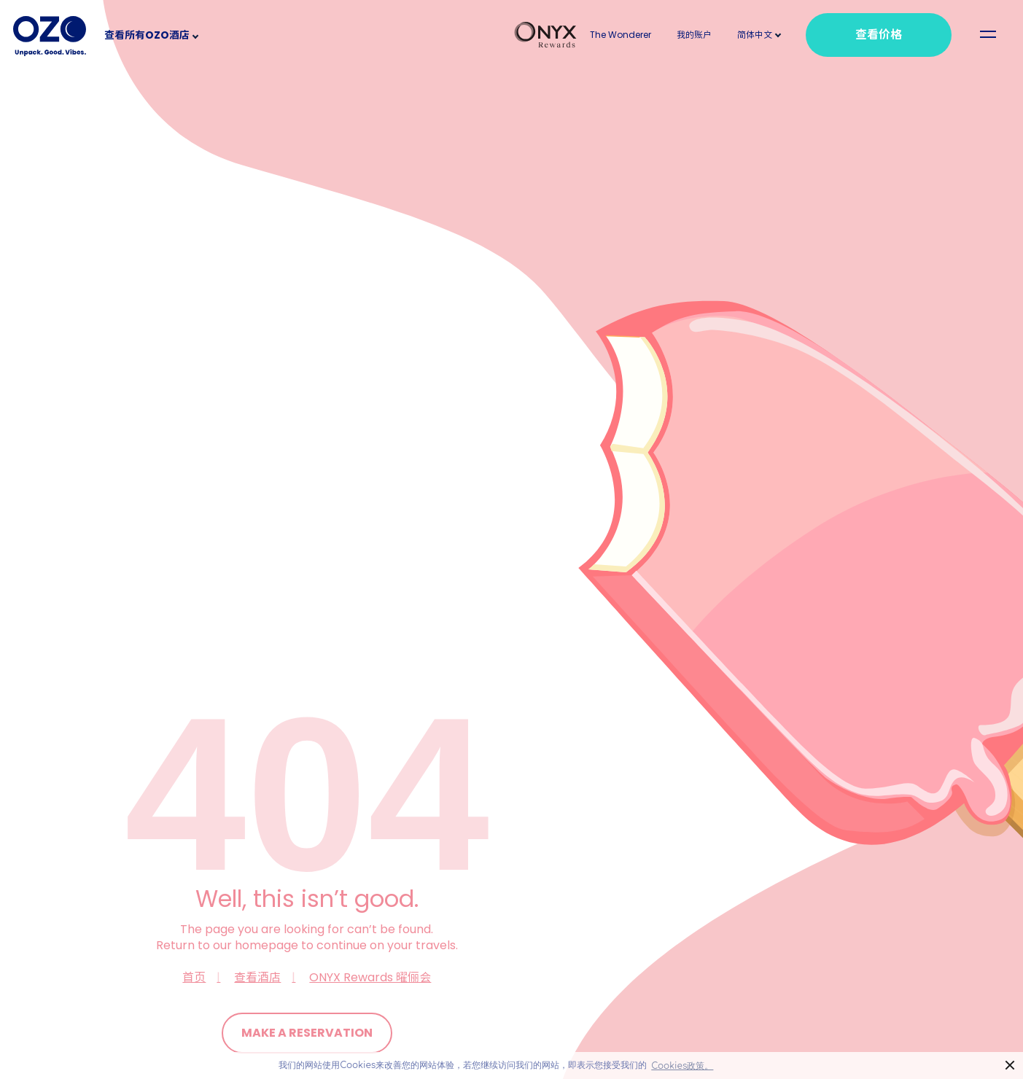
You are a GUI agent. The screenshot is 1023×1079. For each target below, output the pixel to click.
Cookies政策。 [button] (682, 1066)
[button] (754, 35)
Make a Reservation (307, 1032)
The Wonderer (620, 34)
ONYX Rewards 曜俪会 (370, 977)
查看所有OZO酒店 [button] (147, 35)
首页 (194, 977)
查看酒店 (257, 977)
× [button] (1010, 1065)
